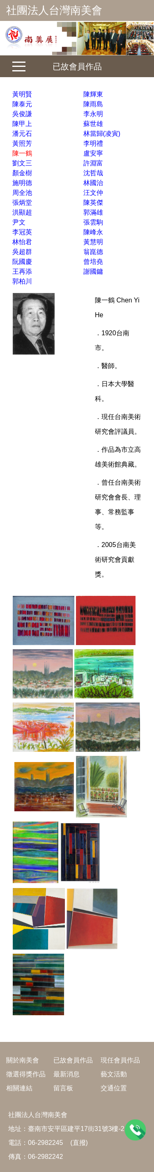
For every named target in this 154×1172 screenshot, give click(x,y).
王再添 (22, 271)
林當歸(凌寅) (102, 133)
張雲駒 (93, 222)
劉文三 (22, 163)
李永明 (93, 113)
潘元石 (22, 133)
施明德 (22, 182)
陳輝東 (93, 94)
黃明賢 (22, 94)
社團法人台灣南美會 (54, 10)
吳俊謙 (22, 113)
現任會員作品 (120, 1060)
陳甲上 (22, 123)
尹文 (18, 222)
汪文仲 (93, 192)
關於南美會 (22, 1060)
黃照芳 (22, 143)
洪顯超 (22, 212)
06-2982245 (45, 1142)
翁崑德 (93, 251)
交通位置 (114, 1088)
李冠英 (22, 232)
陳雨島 (93, 104)
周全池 (22, 192)
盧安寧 (93, 153)
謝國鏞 (93, 271)
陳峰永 (93, 232)
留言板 (63, 1088)
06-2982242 (45, 1156)
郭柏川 (22, 281)
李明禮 (93, 143)
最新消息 (66, 1074)
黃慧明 (93, 241)
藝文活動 (114, 1074)
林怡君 (22, 241)
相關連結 (19, 1088)
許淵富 (93, 163)
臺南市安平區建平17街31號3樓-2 (76, 1128)
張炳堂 (22, 202)
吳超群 (22, 251)
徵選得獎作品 (26, 1074)
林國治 (93, 182)
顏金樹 (22, 172)
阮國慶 (22, 261)
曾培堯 (93, 261)
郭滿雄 (93, 212)
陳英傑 (93, 202)
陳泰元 (22, 104)
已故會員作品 (77, 66)
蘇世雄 (93, 123)
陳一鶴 (22, 153)
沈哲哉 (93, 172)
